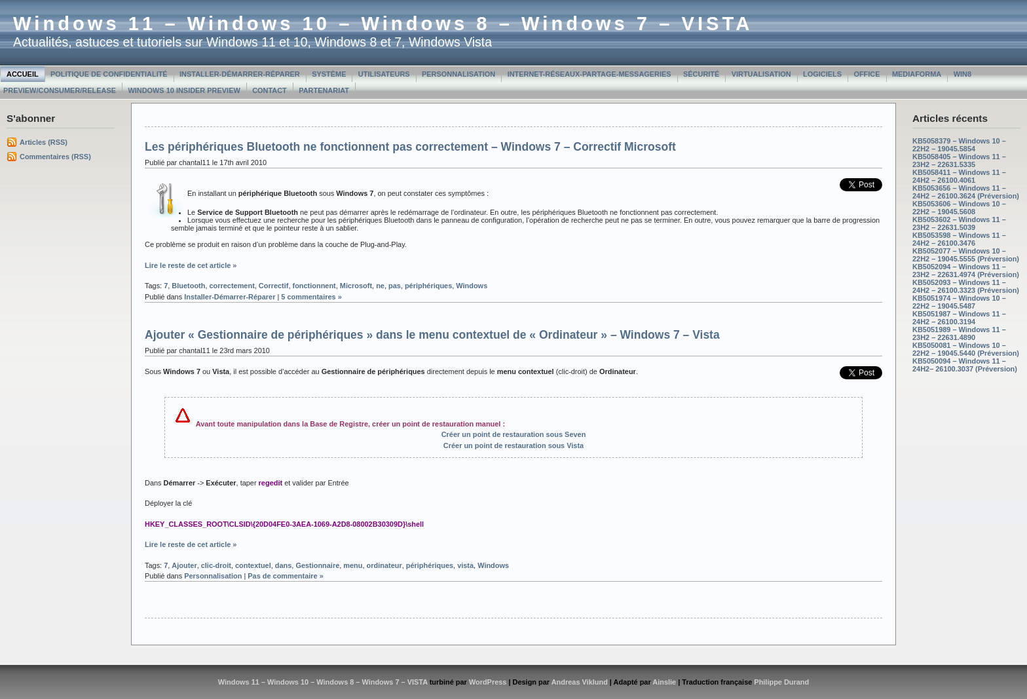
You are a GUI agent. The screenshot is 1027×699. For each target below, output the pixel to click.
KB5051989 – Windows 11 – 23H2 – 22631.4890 (959, 333)
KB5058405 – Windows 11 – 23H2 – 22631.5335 (959, 160)
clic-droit (216, 565)
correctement (231, 286)
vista (465, 565)
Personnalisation (458, 74)
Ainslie (664, 682)
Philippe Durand (781, 682)
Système (329, 74)
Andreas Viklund (579, 682)
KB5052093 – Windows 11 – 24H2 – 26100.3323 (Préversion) (965, 286)
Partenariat (324, 90)
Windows (471, 286)
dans (283, 565)
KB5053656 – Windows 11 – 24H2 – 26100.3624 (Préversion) (965, 192)
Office (866, 74)
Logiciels (822, 74)
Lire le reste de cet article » (190, 265)
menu (352, 565)
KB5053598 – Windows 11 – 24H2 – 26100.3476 (959, 239)
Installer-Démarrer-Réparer (239, 74)
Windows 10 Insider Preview (184, 90)
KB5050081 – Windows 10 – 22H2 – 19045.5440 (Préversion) (965, 349)
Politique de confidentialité (109, 74)
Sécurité (701, 74)
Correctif (274, 286)
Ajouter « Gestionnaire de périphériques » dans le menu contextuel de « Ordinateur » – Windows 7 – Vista (432, 334)
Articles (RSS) (43, 142)
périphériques (428, 286)
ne (380, 286)
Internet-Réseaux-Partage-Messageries (589, 74)
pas (394, 286)
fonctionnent (314, 286)
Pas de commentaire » (286, 576)
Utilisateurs (384, 74)
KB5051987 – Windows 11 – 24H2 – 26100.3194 (959, 318)
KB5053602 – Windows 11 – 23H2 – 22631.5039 (959, 223)
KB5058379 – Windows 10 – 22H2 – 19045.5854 (959, 145)
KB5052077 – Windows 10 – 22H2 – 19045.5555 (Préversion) (965, 255)
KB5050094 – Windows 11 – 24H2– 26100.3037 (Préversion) (964, 365)
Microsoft (356, 286)
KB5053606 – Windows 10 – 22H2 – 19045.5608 (959, 208)
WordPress (488, 682)
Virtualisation (761, 74)
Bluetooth (188, 286)
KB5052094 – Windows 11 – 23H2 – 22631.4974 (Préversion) (965, 270)
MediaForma (916, 74)
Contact (269, 90)
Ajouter (184, 565)
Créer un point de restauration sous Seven (513, 434)
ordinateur (384, 565)
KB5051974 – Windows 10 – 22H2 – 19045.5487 (959, 302)
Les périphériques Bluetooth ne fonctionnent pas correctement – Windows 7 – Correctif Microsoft (410, 146)
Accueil (23, 74)
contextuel (253, 565)
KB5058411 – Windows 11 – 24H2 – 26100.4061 (959, 176)
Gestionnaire (317, 565)
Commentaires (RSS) (55, 157)
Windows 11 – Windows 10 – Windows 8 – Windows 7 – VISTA (383, 23)
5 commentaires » (311, 297)
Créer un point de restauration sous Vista (513, 445)
